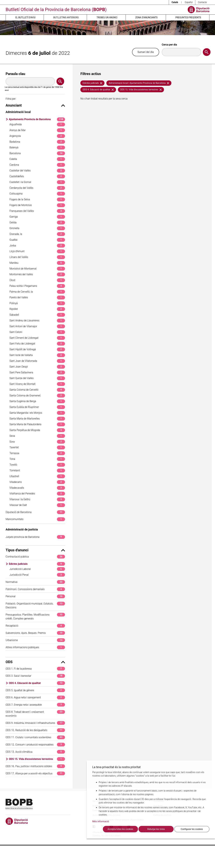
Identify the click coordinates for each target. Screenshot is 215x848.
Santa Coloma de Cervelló (37, 390)
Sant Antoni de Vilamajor (37, 326)
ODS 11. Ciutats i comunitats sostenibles (35, 737)
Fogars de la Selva (37, 199)
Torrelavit (37, 470)
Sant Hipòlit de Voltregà (37, 349)
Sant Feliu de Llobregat (37, 343)
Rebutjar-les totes (156, 829)
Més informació (100, 821)
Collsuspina (37, 193)
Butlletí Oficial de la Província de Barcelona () (56, 9)
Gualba (37, 240)
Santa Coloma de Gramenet (37, 395)
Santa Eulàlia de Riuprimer (37, 407)
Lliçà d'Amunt (37, 251)
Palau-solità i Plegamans (37, 286)
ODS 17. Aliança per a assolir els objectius (35, 773)
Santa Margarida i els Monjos (37, 413)
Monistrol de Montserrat (37, 268)
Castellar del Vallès (37, 170)
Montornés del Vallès (37, 274)
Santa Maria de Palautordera (37, 424)
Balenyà (37, 147)
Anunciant (35, 105)
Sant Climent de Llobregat (37, 338)
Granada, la (37, 234)
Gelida (37, 222)
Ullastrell (37, 476)
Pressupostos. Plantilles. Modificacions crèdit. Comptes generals (35, 616)
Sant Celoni (37, 332)
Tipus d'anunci (35, 550)
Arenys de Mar (37, 130)
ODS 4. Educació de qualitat (37, 683)
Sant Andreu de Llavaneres (37, 320)
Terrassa (37, 453)
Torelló (37, 465)
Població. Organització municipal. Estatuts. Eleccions (35, 605)
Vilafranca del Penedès (37, 493)
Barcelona (37, 153)
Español (189, 2)
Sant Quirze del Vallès (37, 378)
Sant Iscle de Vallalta (37, 355)
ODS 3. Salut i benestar (35, 676)
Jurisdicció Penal (37, 575)
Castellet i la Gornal (37, 182)
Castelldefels (37, 176)
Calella (37, 159)
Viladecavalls (37, 488)
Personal (35, 596)
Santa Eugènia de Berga (37, 401)
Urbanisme (35, 640)
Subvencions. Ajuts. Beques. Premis (35, 633)
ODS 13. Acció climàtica (35, 752)
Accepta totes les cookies (120, 829)
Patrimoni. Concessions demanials (35, 589)
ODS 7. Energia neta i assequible (35, 705)
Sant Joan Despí (37, 366)
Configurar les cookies (192, 829)
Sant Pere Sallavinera (37, 372)
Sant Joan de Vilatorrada (37, 361)
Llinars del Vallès (37, 257)
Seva (37, 436)
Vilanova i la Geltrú (37, 499)
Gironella (37, 228)
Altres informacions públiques (35, 647)
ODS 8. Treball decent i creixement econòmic (35, 713)
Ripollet (37, 309)
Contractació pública (35, 556)
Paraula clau (15, 74)
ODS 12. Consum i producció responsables (35, 744)
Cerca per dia (169, 44)
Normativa (35, 582)
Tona (37, 459)
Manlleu (37, 263)
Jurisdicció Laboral (37, 569)
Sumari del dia (146, 52)
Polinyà (37, 303)
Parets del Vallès (37, 297)
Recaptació (35, 626)
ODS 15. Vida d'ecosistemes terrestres (37, 759)
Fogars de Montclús (37, 205)
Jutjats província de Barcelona (35, 537)
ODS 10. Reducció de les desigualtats (35, 730)
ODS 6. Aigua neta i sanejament (35, 697)
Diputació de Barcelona (35, 512)
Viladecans (37, 482)
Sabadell (37, 315)
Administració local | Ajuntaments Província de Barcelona (139, 83)
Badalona (37, 142)
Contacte (202, 2)
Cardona (37, 165)
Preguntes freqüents (188, 17)
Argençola (37, 136)
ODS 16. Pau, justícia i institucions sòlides (35, 766)
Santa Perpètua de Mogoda (37, 430)
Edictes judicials (37, 564)
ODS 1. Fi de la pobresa (35, 668)
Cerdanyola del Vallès (37, 188)
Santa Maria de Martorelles (37, 418)
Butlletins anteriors (66, 17)
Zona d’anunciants (146, 17)
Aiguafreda (37, 124)
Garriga (37, 217)
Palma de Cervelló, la (37, 292)
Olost (37, 280)
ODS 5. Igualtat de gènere (35, 690)
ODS (35, 662)
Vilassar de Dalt (37, 505)
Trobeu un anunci (107, 17)
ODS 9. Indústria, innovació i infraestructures (35, 723)
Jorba (37, 245)
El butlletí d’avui (25, 17)
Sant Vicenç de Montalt (37, 384)
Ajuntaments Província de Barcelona (37, 119)
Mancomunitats (35, 519)
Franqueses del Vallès (37, 211)
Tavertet (37, 447)
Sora (37, 441)
